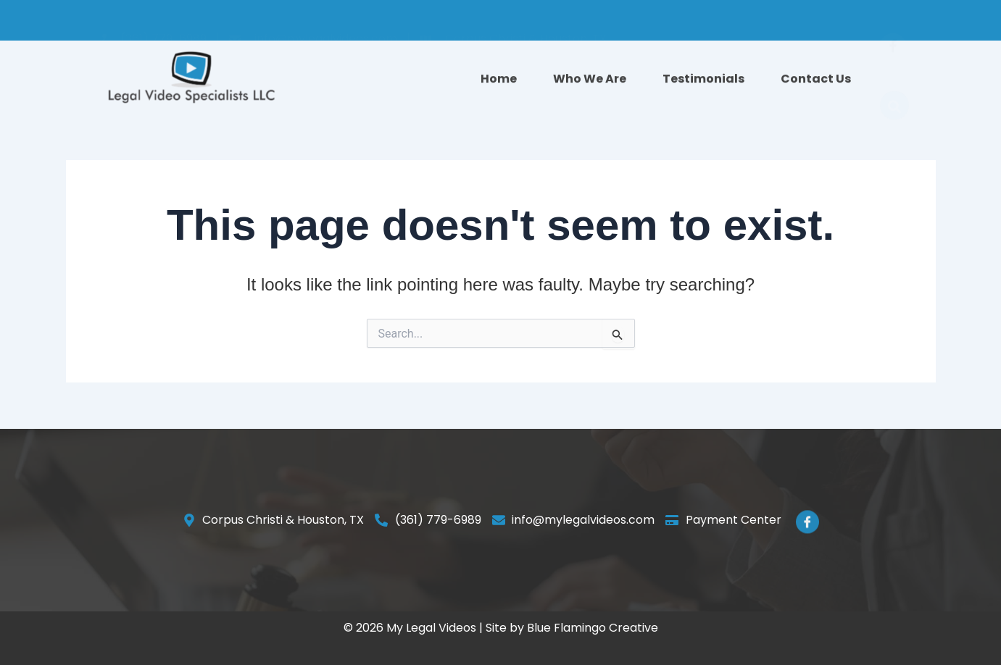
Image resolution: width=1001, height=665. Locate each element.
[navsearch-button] (894, 81)
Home (499, 82)
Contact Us (816, 82)
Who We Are (589, 82)
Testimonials (703, 82)
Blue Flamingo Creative (592, 627)
